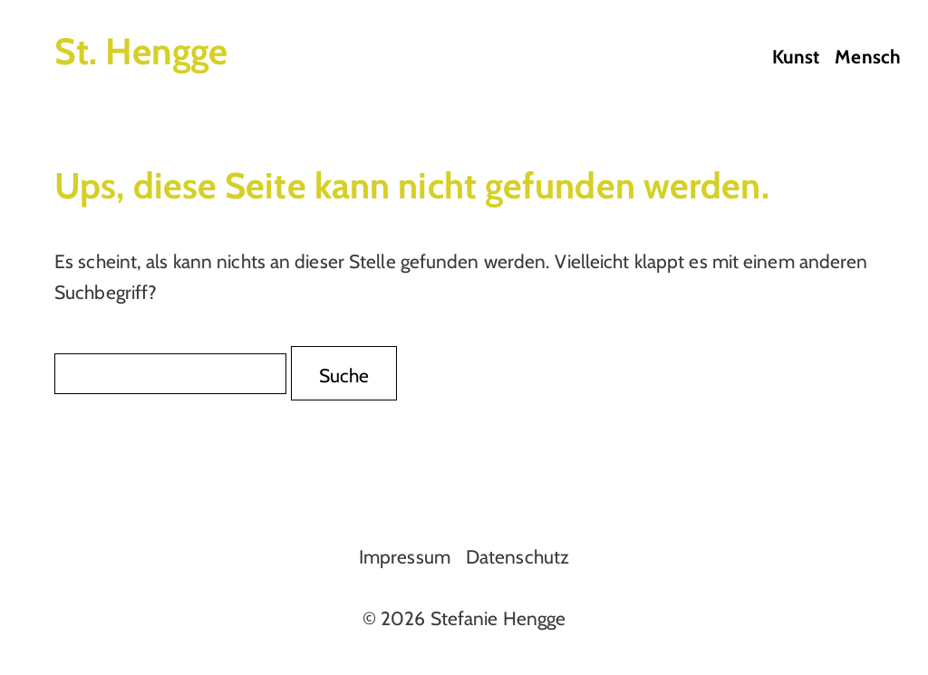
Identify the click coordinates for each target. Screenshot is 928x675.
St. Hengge (140, 51)
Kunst (796, 56)
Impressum (404, 556)
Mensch (868, 56)
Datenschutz (517, 556)
